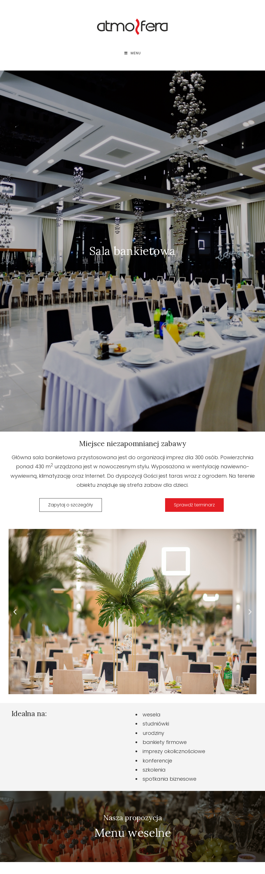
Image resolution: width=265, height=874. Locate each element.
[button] (15, 611)
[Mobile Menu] (132, 53)
